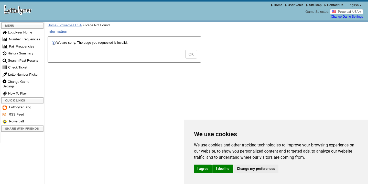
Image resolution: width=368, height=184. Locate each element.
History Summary (18, 53)
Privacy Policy (124, 156)
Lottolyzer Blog (17, 107)
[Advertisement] (203, 110)
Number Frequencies (21, 39)
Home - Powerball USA (65, 25)
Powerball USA (346, 11)
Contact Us (333, 5)
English (355, 5)
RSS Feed (13, 114)
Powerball (13, 121)
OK (191, 54)
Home (276, 5)
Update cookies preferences (20, 168)
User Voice (294, 5)
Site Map (313, 5)
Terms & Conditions (60, 156)
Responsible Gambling (94, 156)
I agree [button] (202, 169)
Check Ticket (15, 67)
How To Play (15, 93)
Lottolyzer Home (17, 32)
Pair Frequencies (18, 46)
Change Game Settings (347, 16)
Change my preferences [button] (256, 169)
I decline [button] (222, 169)
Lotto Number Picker (21, 74)
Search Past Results (20, 60)
